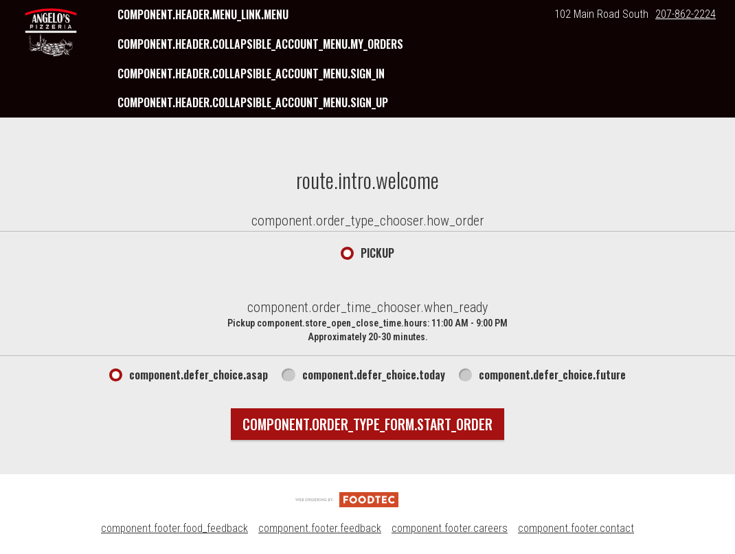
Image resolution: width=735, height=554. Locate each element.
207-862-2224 (685, 14)
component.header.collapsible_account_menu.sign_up (252, 102)
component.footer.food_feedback (174, 528)
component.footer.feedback (319, 528)
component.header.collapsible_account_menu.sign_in (251, 73)
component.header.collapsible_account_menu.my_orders (260, 44)
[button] (51, 32)
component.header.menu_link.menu (203, 14)
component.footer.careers (450, 528)
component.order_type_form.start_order (367, 424)
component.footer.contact (576, 528)
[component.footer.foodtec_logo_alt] (346, 498)
